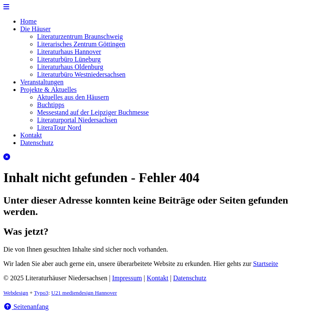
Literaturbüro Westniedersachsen (81, 74)
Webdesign (15, 293)
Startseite (266, 263)
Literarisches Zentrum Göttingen (81, 44)
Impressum (127, 278)
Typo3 (41, 293)
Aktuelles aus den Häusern (73, 97)
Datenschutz (36, 142)
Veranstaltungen (42, 82)
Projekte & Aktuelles (48, 89)
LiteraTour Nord (59, 127)
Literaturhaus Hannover (69, 51)
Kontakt (31, 135)
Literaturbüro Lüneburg (69, 59)
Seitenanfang (26, 306)
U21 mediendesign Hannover (84, 293)
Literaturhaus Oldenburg (70, 66)
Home (28, 21)
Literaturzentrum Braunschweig (80, 36)
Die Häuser (35, 28)
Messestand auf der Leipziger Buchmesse (93, 112)
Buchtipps (50, 104)
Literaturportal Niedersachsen (77, 119)
